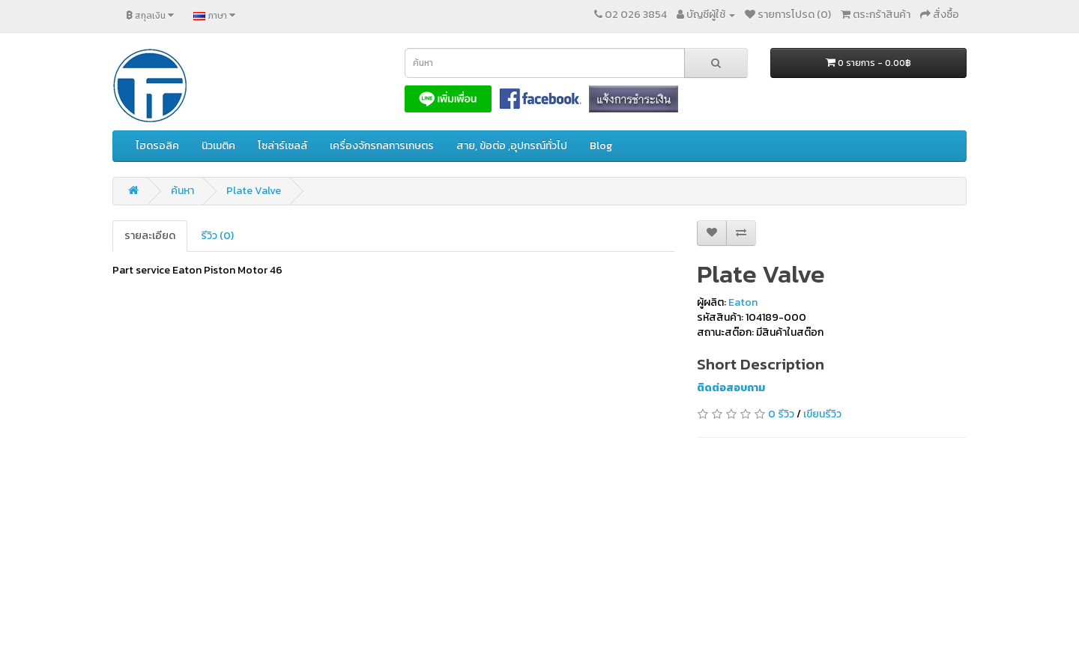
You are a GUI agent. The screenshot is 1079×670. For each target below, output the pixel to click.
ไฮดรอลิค (157, 146)
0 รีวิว (781, 414)
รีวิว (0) (217, 236)
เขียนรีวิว (822, 414)
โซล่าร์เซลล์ (282, 146)
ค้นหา (182, 191)
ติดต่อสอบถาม (731, 388)
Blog (601, 146)
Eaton (743, 302)
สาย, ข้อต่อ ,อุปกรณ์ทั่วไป (511, 146)
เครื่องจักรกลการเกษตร (382, 146)
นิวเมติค (218, 146)
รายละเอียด (149, 236)
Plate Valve (253, 191)
